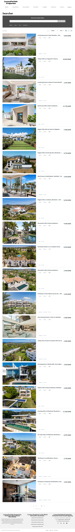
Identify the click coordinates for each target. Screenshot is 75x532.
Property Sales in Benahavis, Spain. (37, 519)
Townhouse (41, 194)
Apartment (40, 53)
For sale (44, 53)
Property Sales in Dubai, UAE (37, 526)
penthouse (45, 312)
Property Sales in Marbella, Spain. (37, 517)
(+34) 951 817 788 (67, 519)
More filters (25, 25)
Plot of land (41, 359)
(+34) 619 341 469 (61, 519)
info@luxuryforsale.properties (63, 521)
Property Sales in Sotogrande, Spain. (37, 524)
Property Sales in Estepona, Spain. (37, 522)
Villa (39, 77)
